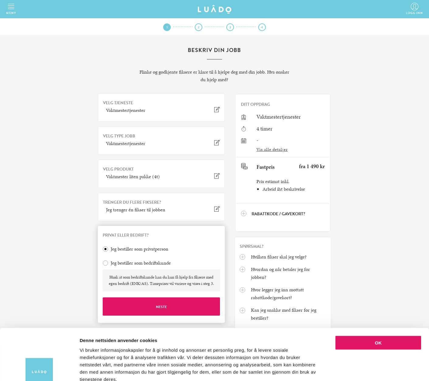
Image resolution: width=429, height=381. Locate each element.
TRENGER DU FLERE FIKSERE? (132, 202)
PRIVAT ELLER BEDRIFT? (126, 235)
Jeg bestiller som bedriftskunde (141, 263)
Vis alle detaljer (272, 149)
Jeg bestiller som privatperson (139, 249)
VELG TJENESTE (118, 103)
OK (378, 307)
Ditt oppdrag (255, 104)
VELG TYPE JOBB (119, 136)
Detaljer (323, 369)
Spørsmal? (251, 246)
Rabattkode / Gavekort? (273, 214)
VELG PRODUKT (118, 169)
